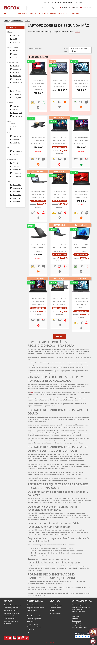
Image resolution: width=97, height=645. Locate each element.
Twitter (10, 638)
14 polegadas (17, 98)
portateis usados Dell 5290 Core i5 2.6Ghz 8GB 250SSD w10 (38, 248)
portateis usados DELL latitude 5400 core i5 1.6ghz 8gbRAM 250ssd (81, 83)
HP (15, 39)
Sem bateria (17, 116)
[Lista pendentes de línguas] (79, 2)
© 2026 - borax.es (48, 642)
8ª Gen (17, 170)
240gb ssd (17, 72)
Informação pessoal (56, 605)
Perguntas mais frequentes (35, 608)
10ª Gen (17, 173)
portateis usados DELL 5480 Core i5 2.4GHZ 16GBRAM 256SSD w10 (81, 194)
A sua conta (55, 601)
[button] (5, 14)
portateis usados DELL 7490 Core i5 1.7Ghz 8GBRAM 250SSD (60, 83)
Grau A (17, 136)
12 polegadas (17, 91)
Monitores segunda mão (11, 610)
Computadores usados (25, 13)
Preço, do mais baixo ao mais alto (80, 50)
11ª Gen (17, 176)
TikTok (27, 638)
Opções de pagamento (34, 619)
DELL (16, 35)
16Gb (16, 54)
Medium (17, 113)
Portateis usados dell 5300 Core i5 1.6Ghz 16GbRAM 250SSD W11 (38, 194)
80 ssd (16, 66)
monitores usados (56, 13)
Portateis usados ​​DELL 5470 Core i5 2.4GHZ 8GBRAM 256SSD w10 (38, 141)
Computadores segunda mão (13, 605)
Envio (28, 613)
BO (11, 8)
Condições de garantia (34, 616)
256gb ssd (17, 82)
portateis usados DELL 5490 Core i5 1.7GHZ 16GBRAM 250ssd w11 (60, 248)
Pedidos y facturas (55, 608)
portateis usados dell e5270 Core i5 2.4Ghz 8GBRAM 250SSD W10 (81, 141)
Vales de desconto (55, 613)
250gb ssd (17, 79)
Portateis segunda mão (11, 608)
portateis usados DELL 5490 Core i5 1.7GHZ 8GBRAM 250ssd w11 (60, 302)
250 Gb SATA (17, 76)
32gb (15, 57)
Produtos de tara (9, 619)
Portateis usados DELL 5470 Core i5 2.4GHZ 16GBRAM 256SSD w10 (59, 141)
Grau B (16, 139)
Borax (32, 392)
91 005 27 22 (59, 3)
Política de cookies (32, 624)
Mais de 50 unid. (17, 198)
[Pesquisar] (40, 8)
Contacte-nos (31, 630)
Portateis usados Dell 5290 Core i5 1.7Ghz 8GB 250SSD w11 (59, 194)
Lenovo (16, 42)
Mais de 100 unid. (17, 201)
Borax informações (33, 605)
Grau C (16, 143)
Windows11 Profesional (17, 154)
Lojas (28, 632)
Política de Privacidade (34, 627)
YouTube (19, 638)
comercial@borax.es (79, 628)
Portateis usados (41, 13)
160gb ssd (17, 69)
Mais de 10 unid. (17, 185)
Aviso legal (30, 621)
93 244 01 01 (48, 3)
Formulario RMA (32, 610)
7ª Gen (16, 166)
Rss (14, 638)
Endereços (53, 610)
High (16, 106)
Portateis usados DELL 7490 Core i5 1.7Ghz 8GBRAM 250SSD (81, 248)
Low (15, 109)
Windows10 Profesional (17, 151)
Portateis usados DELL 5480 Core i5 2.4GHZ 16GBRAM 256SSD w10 (38, 302)
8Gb (16, 51)
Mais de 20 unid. (17, 188)
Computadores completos (12, 613)
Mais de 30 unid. (17, 191)
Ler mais (77, 32)
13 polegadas (17, 94)
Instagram (23, 638)
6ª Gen (16, 163)
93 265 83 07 (76, 625)
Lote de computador (73, 13)
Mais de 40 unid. (17, 195)
